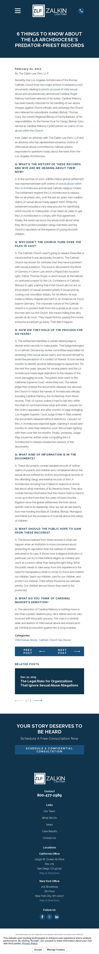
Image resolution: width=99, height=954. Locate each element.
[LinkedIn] (56, 916)
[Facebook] (42, 916)
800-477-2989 (49, 795)
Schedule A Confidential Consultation (49, 750)
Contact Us (49, 837)
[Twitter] (49, 916)
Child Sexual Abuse (26, 640)
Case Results (49, 831)
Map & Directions (49, 873)
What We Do (49, 817)
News (49, 824)
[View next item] (38, 700)
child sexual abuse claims (41, 354)
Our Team (49, 811)
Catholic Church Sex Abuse (55, 640)
